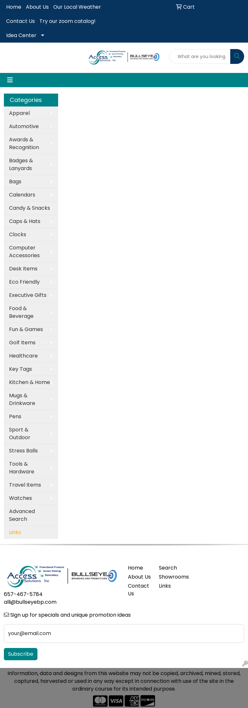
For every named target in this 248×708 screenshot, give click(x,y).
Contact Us (20, 21)
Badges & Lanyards (21, 164)
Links (165, 586)
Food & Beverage (21, 312)
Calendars (22, 194)
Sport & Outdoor (19, 433)
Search (168, 567)
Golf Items (22, 342)
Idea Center (21, 35)
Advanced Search (22, 515)
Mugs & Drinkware (22, 399)
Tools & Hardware (21, 467)
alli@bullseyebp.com (30, 602)
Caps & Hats (24, 221)
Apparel (19, 113)
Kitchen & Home (29, 382)
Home (13, 7)
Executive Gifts (27, 295)
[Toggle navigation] (10, 80)
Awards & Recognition (24, 143)
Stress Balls (23, 450)
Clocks (17, 234)
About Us (37, 7)
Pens (15, 416)
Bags (15, 181)
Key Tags (20, 369)
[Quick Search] (200, 56)
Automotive (24, 126)
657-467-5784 (23, 594)
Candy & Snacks (29, 208)
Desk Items (23, 268)
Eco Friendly (24, 282)
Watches (20, 498)
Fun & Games (26, 329)
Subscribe (20, 654)
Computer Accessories (24, 251)
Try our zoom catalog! (67, 21)
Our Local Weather (77, 7)
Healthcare (23, 355)
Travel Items (25, 485)
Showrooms (170, 577)
